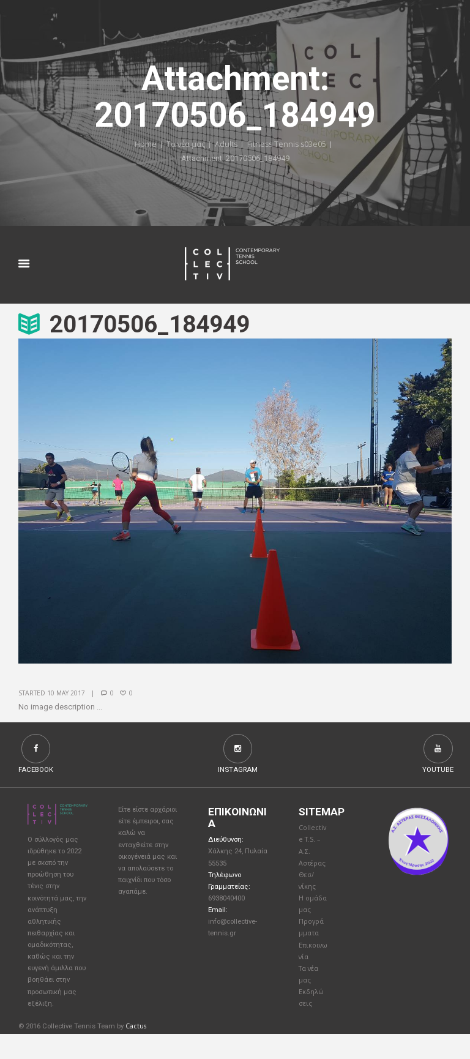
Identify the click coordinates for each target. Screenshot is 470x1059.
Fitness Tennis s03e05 (287, 145)
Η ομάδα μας (310, 917)
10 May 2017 (66, 694)
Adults (225, 145)
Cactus (136, 1051)
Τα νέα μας (184, 145)
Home (143, 145)
